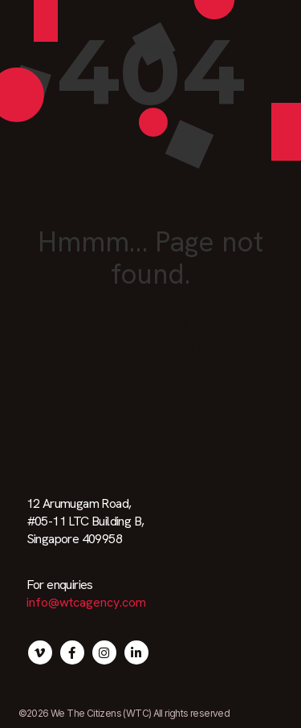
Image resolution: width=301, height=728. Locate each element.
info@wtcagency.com (86, 602)
